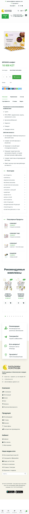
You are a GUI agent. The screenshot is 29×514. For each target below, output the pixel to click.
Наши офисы (6, 426)
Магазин (5, 423)
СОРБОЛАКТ (13, 243)
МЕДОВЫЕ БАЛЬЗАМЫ (14, 180)
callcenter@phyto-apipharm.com (14, 1)
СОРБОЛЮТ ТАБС (15, 233)
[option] (14, 41)
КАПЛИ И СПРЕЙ (14, 197)
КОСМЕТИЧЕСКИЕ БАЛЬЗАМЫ (14, 185)
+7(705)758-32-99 (8, 379)
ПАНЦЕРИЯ (13, 253)
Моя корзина (6, 445)
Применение (13, 96)
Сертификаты (6, 101)
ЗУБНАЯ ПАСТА (14, 195)
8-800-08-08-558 (17, 15)
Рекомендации (7, 417)
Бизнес (5, 398)
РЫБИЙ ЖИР (14, 192)
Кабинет (5, 16)
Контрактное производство (11, 429)
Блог (4, 401)
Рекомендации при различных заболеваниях (17, 328)
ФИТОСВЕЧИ (14, 187)
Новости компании (8, 464)
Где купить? (14, 3)
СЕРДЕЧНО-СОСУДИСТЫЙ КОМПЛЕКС (8, 295)
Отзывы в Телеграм (8, 467)
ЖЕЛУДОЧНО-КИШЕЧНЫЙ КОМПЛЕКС (21, 295)
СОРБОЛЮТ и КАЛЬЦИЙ (14, 190)
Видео (21, 101)
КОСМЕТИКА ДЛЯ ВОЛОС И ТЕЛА (14, 209)
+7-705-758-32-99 (17, 16)
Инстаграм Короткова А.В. (10, 455)
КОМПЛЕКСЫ (14, 177)
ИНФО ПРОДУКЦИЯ (14, 202)
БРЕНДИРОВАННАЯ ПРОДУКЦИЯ (14, 204)
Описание (4, 96)
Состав (22, 96)
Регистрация (6, 395)
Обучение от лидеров (9, 470)
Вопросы (5, 404)
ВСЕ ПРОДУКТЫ (14, 175)
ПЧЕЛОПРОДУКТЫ (14, 207)
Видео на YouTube (8, 461)
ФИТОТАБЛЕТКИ (14, 200)
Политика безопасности (9, 407)
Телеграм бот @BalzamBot (10, 458)
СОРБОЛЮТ (13, 223)
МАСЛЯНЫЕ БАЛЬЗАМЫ (15, 70)
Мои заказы (6, 442)
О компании (6, 392)
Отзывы (15, 101)
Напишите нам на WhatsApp (17, 346)
